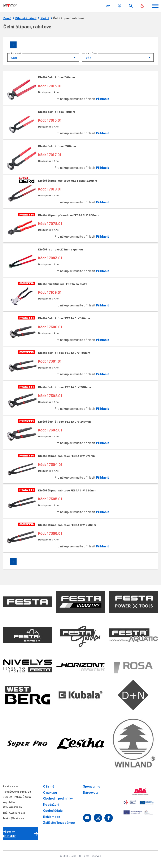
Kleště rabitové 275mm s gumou (60, 249)
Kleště (44, 18)
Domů (7, 18)
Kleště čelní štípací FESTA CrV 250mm (64, 421)
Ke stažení (51, 804)
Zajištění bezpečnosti (59, 823)
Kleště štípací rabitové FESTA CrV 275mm (67, 456)
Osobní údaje (53, 810)
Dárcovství (91, 792)
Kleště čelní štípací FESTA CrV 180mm (64, 352)
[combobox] (43, 57)
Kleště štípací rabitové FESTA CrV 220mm (67, 490)
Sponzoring (91, 786)
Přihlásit (102, 99)
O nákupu (50, 792)
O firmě (48, 786)
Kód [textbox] (14, 58)
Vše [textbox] (88, 58)
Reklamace (51, 816)
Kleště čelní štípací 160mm (56, 77)
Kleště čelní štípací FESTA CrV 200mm (64, 387)
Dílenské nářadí (25, 18)
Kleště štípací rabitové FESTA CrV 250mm (67, 525)
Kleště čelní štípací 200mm (57, 146)
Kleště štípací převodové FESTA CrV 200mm (68, 215)
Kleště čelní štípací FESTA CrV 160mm (64, 318)
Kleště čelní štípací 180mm (56, 111)
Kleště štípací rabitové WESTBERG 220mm (67, 180)
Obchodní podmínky (58, 798)
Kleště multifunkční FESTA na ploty (62, 284)
